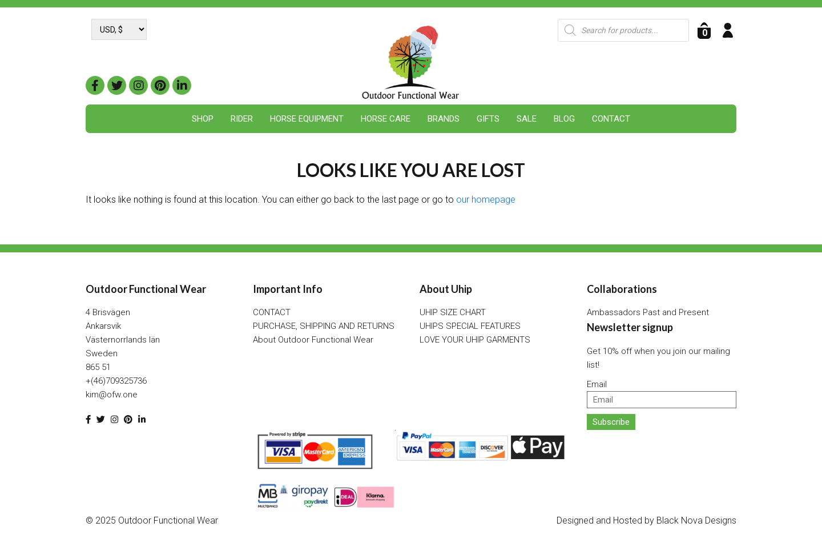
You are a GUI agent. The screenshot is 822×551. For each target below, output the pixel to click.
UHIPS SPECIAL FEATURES (470, 326)
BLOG (564, 119)
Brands (444, 119)
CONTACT (611, 119)
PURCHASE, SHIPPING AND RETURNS (323, 326)
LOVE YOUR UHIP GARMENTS (475, 340)
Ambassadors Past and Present (648, 312)
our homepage (485, 199)
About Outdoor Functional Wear (313, 340)
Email (597, 384)
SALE (527, 119)
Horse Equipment (307, 119)
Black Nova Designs (696, 520)
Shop (202, 119)
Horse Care (385, 119)
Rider (242, 119)
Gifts (488, 119)
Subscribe (611, 422)
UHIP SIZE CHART (453, 312)
